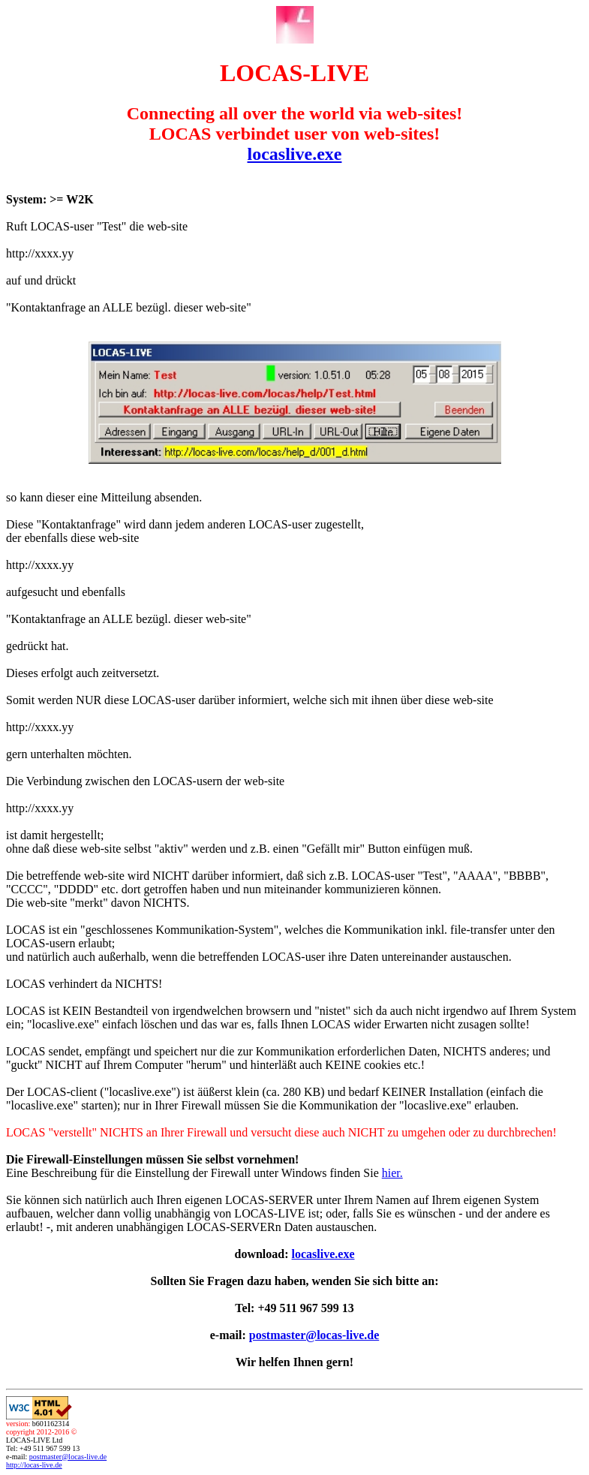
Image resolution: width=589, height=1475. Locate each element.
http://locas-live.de (34, 1465)
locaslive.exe (295, 154)
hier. (392, 1172)
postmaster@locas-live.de (314, 1335)
